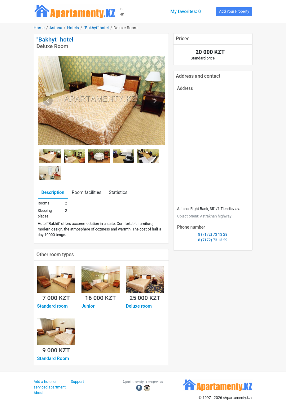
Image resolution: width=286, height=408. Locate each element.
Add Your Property (234, 11)
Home (39, 27)
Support (77, 381)
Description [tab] (53, 192)
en (122, 14)
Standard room (52, 306)
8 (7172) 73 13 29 (212, 240)
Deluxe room (139, 306)
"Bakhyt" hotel (96, 27)
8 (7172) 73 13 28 (212, 234)
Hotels (73, 27)
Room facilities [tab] (87, 192)
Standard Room (53, 358)
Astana (55, 27)
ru (122, 9)
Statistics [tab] (118, 192)
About (39, 393)
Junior (88, 306)
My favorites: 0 (185, 11)
